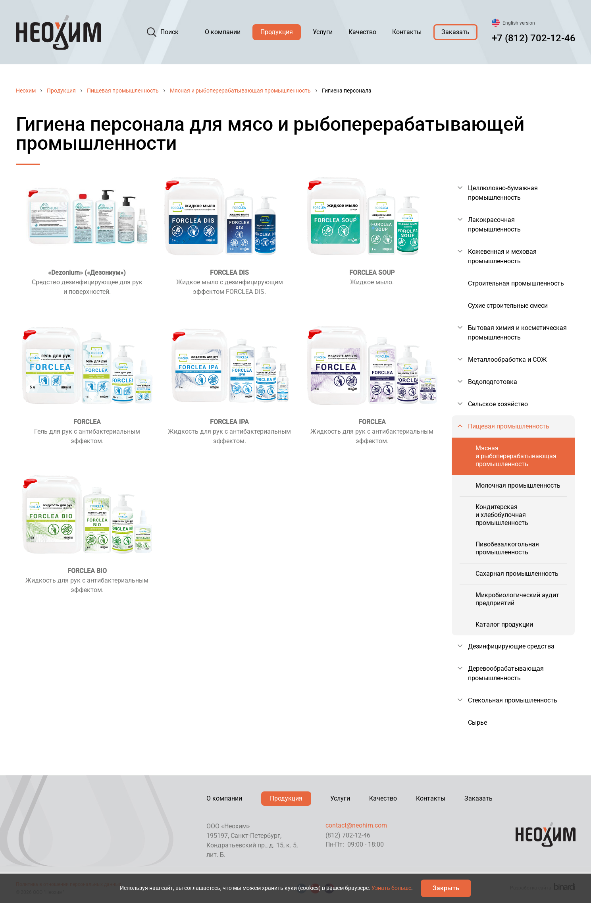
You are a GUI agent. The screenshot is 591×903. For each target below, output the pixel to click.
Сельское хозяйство (498, 404)
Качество (362, 32)
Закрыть (446, 888)
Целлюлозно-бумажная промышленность (503, 192)
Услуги (323, 32)
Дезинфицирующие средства (511, 646)
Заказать (455, 32)
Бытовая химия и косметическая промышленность (517, 332)
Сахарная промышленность (516, 573)
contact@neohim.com (356, 825)
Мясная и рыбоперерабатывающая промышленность (240, 90)
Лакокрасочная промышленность (494, 224)
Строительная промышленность (516, 283)
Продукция (276, 32)
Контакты (407, 32)
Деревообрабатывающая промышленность (506, 673)
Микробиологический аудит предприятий (517, 599)
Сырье (477, 722)
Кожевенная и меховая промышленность (502, 256)
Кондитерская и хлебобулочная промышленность (501, 515)
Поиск (169, 32)
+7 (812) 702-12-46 (534, 38)
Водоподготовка (492, 382)
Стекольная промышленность (512, 700)
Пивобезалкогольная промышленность (507, 548)
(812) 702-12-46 (347, 835)
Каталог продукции (504, 624)
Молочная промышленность (517, 485)
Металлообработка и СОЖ (507, 359)
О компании (223, 32)
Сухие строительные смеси (508, 305)
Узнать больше (391, 888)
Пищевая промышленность (123, 90)
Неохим (26, 90)
